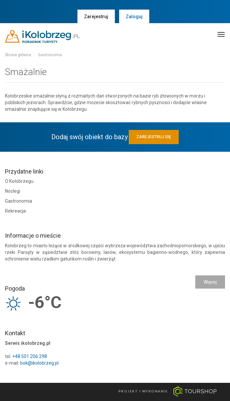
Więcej (210, 282)
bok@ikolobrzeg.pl (39, 363)
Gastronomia (50, 55)
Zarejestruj (96, 16)
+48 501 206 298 (29, 356)
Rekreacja (15, 211)
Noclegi (12, 191)
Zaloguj (134, 16)
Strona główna (18, 55)
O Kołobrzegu (19, 181)
